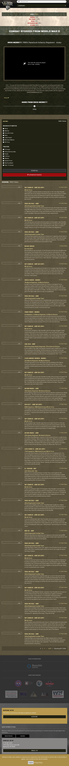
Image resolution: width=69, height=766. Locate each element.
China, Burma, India (10, 151)
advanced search (34, 175)
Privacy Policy (38, 762)
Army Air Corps (9, 133)
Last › (50, 648)
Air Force (7, 142)
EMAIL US (34, 750)
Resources (9, 736)
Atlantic (7, 158)
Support (34, 717)
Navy (6, 135)
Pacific (6, 154)
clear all (34, 170)
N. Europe (7, 149)
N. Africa (7, 156)
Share (6, 98)
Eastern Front (8, 160)
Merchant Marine (9, 140)
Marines (7, 131)
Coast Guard (8, 137)
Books (22, 736)
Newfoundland (9, 163)
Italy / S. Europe (9, 165)
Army (6, 128)
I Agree (31, 762)
